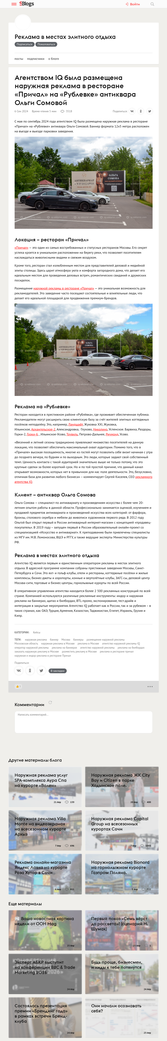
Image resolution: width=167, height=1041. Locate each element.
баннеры (78, 639)
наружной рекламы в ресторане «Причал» (63, 288)
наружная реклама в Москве (58, 643)
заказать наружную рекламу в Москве (37, 651)
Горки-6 (32, 434)
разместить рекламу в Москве (79, 651)
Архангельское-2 (43, 429)
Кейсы (36, 632)
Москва (66, 639)
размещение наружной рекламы (105, 639)
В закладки (57, 671)
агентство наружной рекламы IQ (121, 643)
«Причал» (21, 247)
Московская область (26, 643)
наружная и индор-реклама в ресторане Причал (43, 655)
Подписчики (35, 59)
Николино (100, 429)
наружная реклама (36, 639)
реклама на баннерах (64, 647)
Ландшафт (75, 424)
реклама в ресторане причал (117, 651)
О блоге (53, 59)
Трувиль (72, 434)
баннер (54, 639)
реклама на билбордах (131, 647)
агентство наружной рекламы (97, 647)
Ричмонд (112, 434)
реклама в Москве (88, 643)
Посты (19, 59)
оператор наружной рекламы (32, 647)
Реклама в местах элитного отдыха (65, 37)
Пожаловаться (46, 44)
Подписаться (24, 44)
